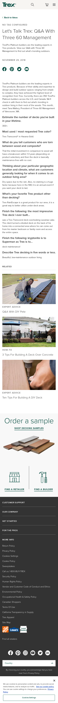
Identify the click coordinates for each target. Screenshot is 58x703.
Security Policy (9, 576)
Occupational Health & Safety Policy (19, 597)
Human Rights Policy (12, 581)
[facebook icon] (4, 69)
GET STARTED (9, 521)
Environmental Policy (12, 591)
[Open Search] (32, 4)
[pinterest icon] (12, 69)
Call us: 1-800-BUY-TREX (13, 571)
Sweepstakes (8, 566)
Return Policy (8, 545)
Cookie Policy (8, 561)
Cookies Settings (10, 556)
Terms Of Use (8, 607)
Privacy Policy (8, 551)
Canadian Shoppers (11, 602)
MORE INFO (8, 539)
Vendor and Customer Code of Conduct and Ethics (26, 586)
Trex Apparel (8, 617)
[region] (29, 689)
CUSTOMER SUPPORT (13, 502)
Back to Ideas (11, 17)
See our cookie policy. (45, 686)
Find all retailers (9, 639)
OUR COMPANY (10, 511)
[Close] (54, 680)
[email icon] (27, 69)
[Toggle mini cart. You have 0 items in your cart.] (47, 4)
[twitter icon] (19, 69)
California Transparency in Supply (18, 612)
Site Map (6, 622)
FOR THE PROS (10, 530)
